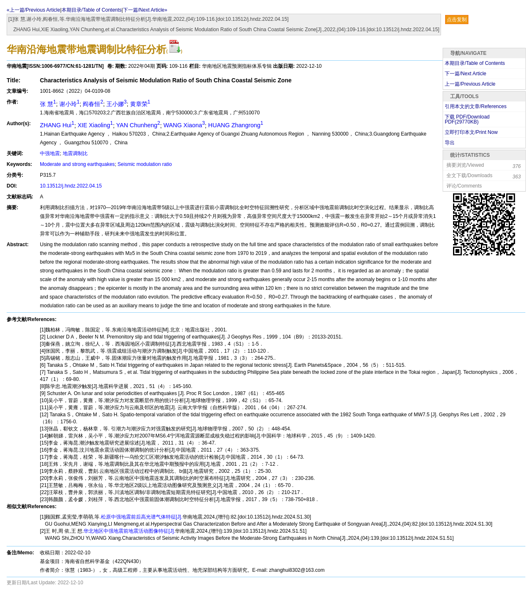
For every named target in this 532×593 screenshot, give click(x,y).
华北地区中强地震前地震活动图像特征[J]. (129, 531)
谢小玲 (69, 104)
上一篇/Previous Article (470, 84)
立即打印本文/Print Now (471, 132)
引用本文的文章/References (476, 106)
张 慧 (48, 104)
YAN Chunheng (138, 125)
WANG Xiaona (184, 125)
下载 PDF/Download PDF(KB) (467, 119)
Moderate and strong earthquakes (77, 164)
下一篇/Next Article (465, 74)
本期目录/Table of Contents (92, 10)
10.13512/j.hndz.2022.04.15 (71, 186)
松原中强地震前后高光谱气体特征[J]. (141, 517)
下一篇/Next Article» (145, 10)
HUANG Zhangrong (235, 125)
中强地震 (50, 153)
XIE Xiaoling (95, 125)
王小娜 (116, 104)
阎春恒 (93, 104)
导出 (450, 143)
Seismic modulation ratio (145, 164)
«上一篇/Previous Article (33, 10)
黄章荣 (140, 104)
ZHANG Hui (57, 125)
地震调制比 (75, 153)
